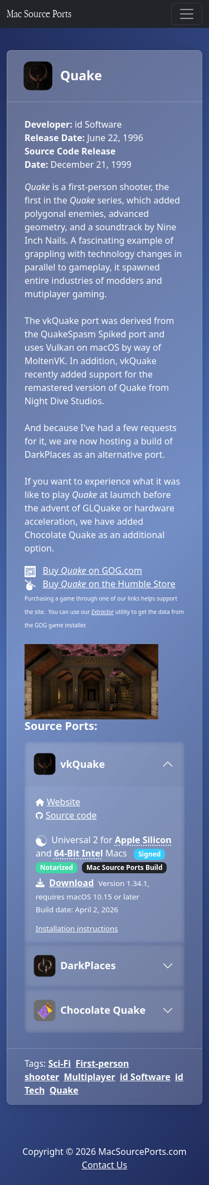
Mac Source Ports (39, 13)
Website (63, 802)
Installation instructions (77, 928)
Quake (63, 76)
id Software (145, 1077)
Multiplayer (89, 1077)
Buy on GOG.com (92, 570)
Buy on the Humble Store (108, 584)
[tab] (104, 764)
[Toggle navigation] (186, 14)
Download (71, 883)
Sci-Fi (59, 1063)
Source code (71, 815)
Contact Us (104, 1165)
